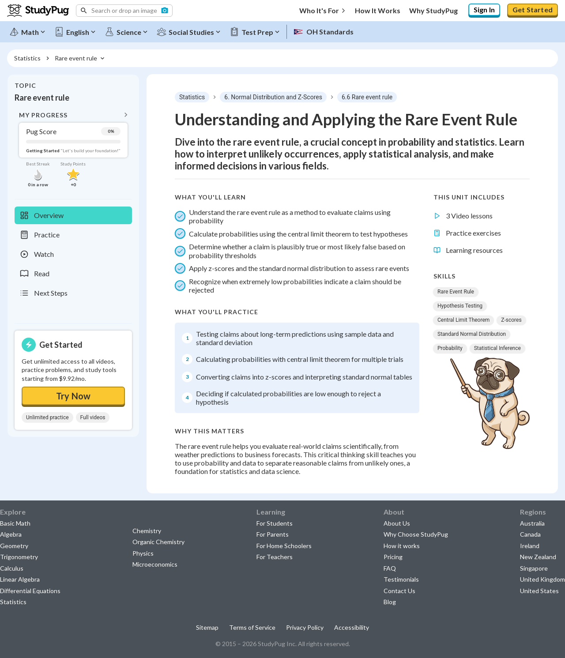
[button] (124, 10)
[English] (75, 32)
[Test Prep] (255, 32)
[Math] (28, 32)
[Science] (126, 32)
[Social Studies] (189, 32)
